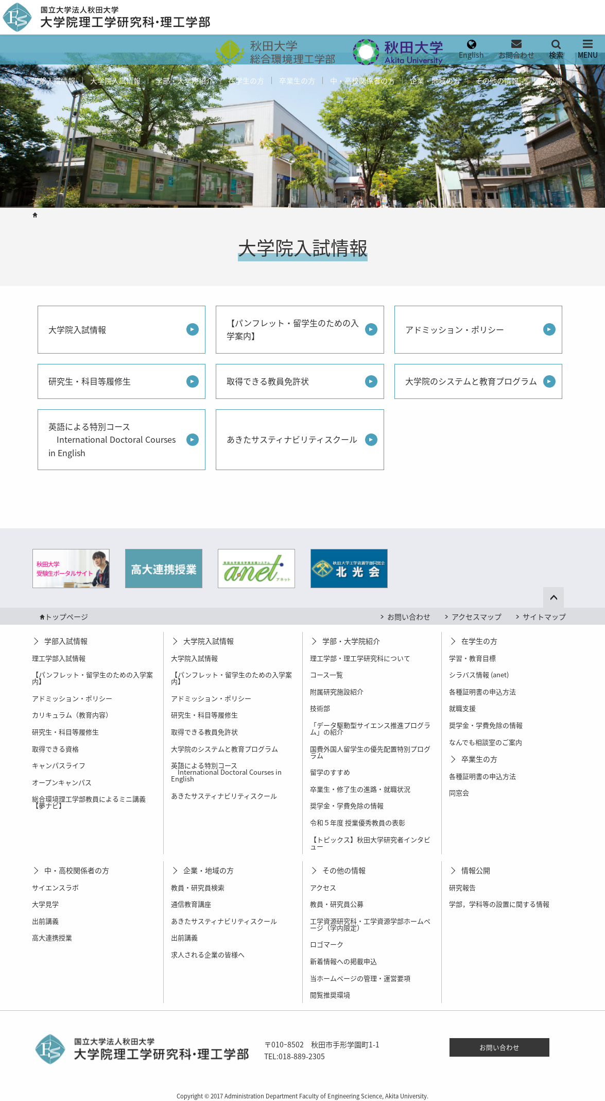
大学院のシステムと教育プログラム (471, 381)
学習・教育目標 (472, 658)
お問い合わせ (408, 616)
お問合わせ (516, 54)
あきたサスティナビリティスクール (292, 439)
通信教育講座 (191, 904)
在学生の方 (246, 80)
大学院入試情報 (115, 80)
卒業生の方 (297, 80)
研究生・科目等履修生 (89, 381)
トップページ (66, 616)
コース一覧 (326, 674)
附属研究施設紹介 (337, 691)
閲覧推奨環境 (330, 994)
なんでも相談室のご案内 (485, 742)
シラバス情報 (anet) (479, 674)
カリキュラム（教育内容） (72, 715)
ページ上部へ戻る (560, 595)
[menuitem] (274, 50)
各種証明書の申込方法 (482, 691)
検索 (556, 54)
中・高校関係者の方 (362, 80)
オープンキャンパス (62, 782)
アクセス (323, 887)
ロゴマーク (326, 944)
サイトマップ (544, 616)
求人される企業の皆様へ (208, 954)
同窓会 (459, 792)
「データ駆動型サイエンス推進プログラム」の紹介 (370, 728)
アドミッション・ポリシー (454, 329)
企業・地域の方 (435, 80)
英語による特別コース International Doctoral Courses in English (112, 439)
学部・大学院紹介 (184, 80)
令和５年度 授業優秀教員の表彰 (357, 822)
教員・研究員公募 (337, 904)
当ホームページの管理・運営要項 (360, 978)
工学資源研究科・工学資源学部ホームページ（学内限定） (370, 924)
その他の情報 (496, 80)
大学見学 (45, 904)
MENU (588, 54)
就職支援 (462, 708)
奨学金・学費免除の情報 (347, 805)
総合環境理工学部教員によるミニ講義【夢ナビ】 (89, 802)
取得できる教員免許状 (268, 381)
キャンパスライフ (58, 765)
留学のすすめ (330, 772)
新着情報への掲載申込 (343, 961)
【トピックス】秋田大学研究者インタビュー (370, 843)
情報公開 (547, 80)
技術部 (320, 708)
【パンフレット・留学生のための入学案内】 (293, 329)
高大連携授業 (52, 937)
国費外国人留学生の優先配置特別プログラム (370, 752)
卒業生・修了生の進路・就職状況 (360, 789)
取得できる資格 (55, 749)
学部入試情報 (53, 80)
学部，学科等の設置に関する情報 (499, 904)
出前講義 (45, 921)
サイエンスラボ (55, 887)
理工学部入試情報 (58, 658)
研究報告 (462, 887)
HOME (35, 215)
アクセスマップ (477, 616)
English (471, 54)
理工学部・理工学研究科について (360, 658)
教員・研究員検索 (197, 887)
